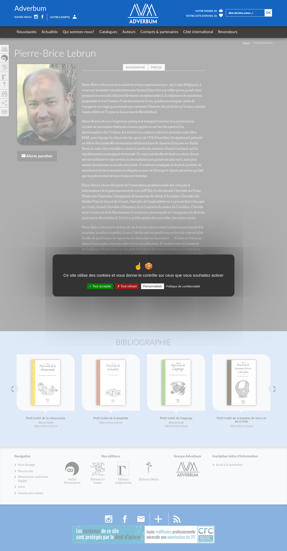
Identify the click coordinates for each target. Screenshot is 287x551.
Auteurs (128, 32)
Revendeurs (227, 32)
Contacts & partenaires (159, 32)
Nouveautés (26, 32)
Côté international (198, 32)
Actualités (50, 32)
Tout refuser (127, 286)
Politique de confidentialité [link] (183, 286)
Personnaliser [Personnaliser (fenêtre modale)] (152, 286)
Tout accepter (100, 286)
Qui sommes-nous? (78, 32)
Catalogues (108, 32)
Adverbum (30, 8)
